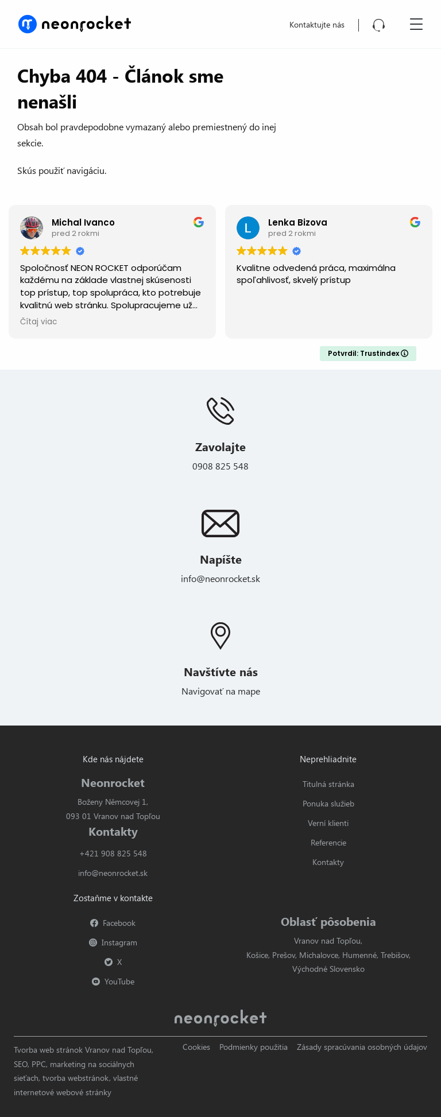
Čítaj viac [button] (38, 322)
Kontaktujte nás (317, 24)
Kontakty (328, 861)
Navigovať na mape (220, 691)
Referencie (328, 842)
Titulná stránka (328, 783)
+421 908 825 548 (113, 853)
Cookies (196, 1046)
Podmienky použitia (253, 1046)
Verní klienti (328, 822)
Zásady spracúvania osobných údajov (362, 1046)
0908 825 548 (220, 466)
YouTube (113, 981)
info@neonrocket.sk (220, 578)
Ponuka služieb (328, 803)
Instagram (113, 942)
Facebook (113, 922)
